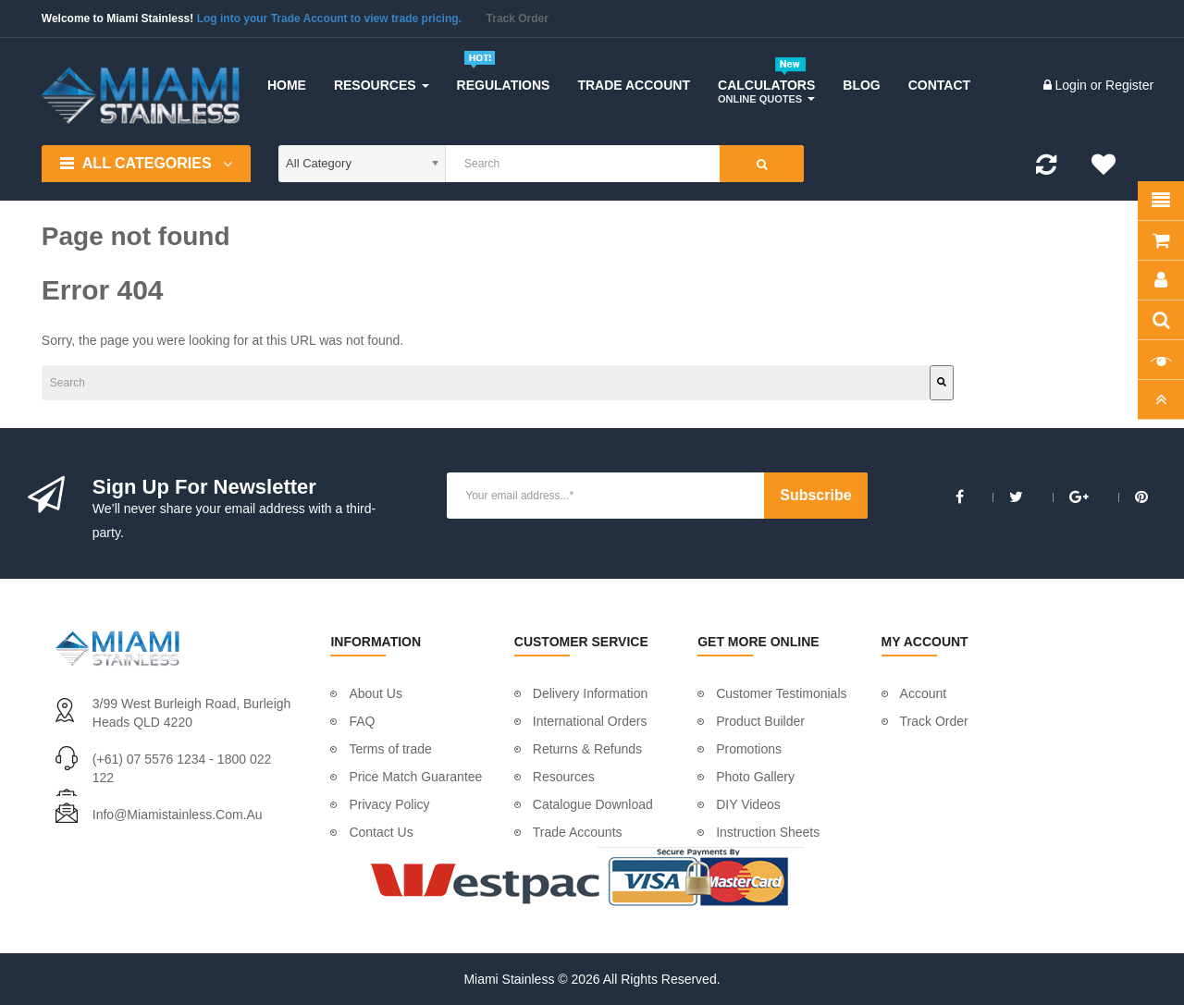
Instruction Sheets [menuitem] (768, 832)
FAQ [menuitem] (362, 721)
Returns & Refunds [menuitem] (587, 748)
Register (1129, 85)
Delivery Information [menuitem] (590, 693)
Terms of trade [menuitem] (390, 748)
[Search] (516, 382)
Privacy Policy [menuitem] (389, 804)
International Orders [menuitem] (590, 721)
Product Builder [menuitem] (760, 721)
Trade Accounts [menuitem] (578, 832)
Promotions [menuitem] (749, 748)
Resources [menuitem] (564, 776)
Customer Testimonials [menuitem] (781, 693)
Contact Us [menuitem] (381, 832)
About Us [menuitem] (375, 693)
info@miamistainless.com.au (177, 814)
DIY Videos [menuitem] (748, 804)
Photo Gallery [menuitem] (755, 776)
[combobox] (273, 382)
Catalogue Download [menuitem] (593, 804)
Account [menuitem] (923, 693)
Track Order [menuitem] (934, 721)
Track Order (518, 18)
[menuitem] (286, 85)
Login (1073, 85)
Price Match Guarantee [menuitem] (415, 776)
